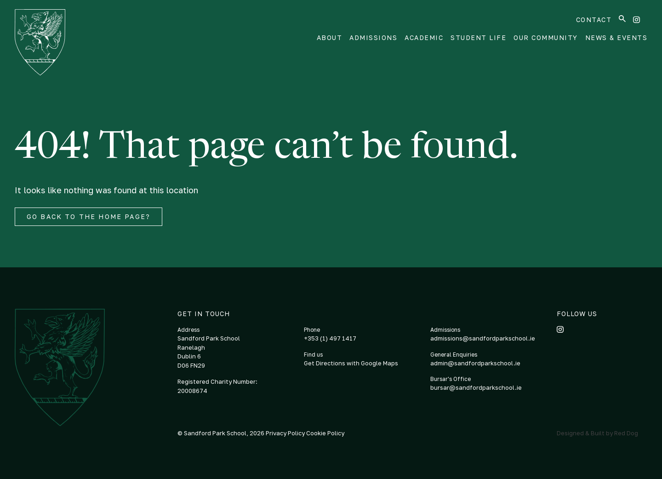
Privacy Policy (286, 433)
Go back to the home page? (88, 216)
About (329, 37)
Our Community (546, 37)
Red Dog (626, 433)
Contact (594, 19)
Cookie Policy (325, 433)
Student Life (478, 37)
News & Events (616, 37)
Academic (424, 37)
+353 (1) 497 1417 (330, 338)
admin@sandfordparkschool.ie (475, 363)
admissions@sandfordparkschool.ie (482, 338)
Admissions (373, 37)
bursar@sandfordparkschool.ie (476, 387)
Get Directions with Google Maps (351, 363)
